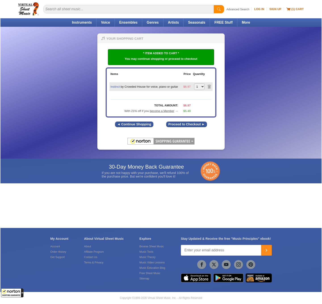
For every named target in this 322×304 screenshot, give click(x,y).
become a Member (162, 111)
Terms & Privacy (93, 262)
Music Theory (147, 257)
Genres (153, 22)
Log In (259, 9)
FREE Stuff (223, 22)
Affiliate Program (94, 251)
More (246, 22)
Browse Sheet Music (151, 246)
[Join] (266, 250)
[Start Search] (219, 9)
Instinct (115, 86)
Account (55, 246)
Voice (105, 22)
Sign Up (275, 9)
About (87, 246)
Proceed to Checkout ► (186, 124)
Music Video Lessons (152, 262)
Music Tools (146, 251)
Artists (173, 22)
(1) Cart (295, 9)
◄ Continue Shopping (134, 124)
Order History (58, 251)
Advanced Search (237, 9)
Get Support (57, 257)
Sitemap (144, 278)
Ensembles (128, 22)
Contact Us (90, 257)
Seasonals (196, 22)
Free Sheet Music (149, 273)
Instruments (82, 22)
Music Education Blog (152, 267)
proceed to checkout (183, 58)
